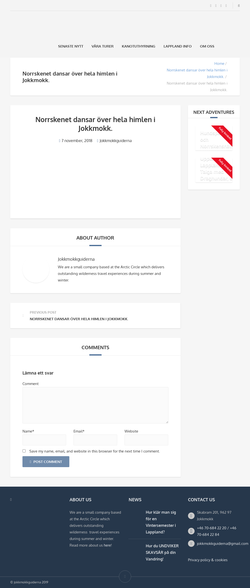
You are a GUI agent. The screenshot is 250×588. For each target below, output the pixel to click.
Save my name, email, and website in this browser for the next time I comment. (94, 451)
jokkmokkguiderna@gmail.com (222, 543)
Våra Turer (103, 46)
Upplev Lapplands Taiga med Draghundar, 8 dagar (216, 171)
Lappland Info (178, 46)
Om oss (207, 46)
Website (131, 431)
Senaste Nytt (70, 46)
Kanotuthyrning (138, 46)
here (107, 545)
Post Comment (46, 461)
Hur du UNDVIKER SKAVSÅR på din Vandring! (162, 552)
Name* (28, 431)
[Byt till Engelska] (237, 46)
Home (219, 63)
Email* (78, 431)
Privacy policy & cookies (208, 560)
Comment (30, 383)
